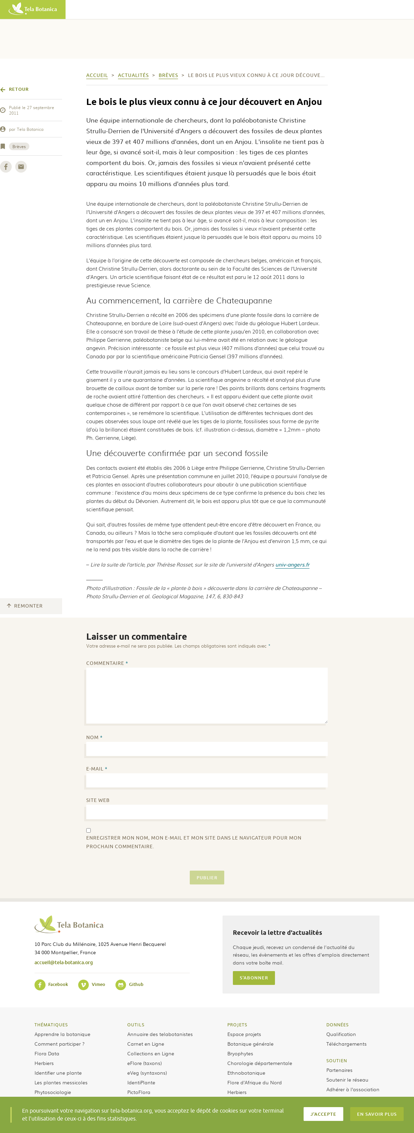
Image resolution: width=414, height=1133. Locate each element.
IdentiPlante (141, 1082)
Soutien (336, 1060)
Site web (98, 800)
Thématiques (51, 1024)
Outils (136, 1024)
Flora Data (46, 1053)
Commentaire (107, 663)
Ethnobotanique (246, 1072)
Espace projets (244, 1033)
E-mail (97, 769)
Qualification (341, 1033)
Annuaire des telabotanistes (160, 1033)
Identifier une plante (58, 1072)
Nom (94, 737)
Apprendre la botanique (62, 1033)
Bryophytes (240, 1053)
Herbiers (44, 1062)
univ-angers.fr (292, 564)
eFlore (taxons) (144, 1062)
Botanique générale (250, 1043)
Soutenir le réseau (347, 1079)
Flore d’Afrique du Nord (254, 1082)
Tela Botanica (30, 129)
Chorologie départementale (259, 1062)
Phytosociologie (52, 1091)
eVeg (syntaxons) (147, 1072)
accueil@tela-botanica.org (63, 962)
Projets (237, 1024)
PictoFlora (138, 1091)
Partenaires (339, 1069)
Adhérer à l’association (352, 1089)
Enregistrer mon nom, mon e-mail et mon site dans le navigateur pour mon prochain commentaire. (194, 842)
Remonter (25, 606)
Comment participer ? (59, 1043)
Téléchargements (346, 1043)
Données (337, 1024)
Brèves (19, 146)
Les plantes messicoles (61, 1082)
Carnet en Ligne (145, 1043)
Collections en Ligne (150, 1053)
